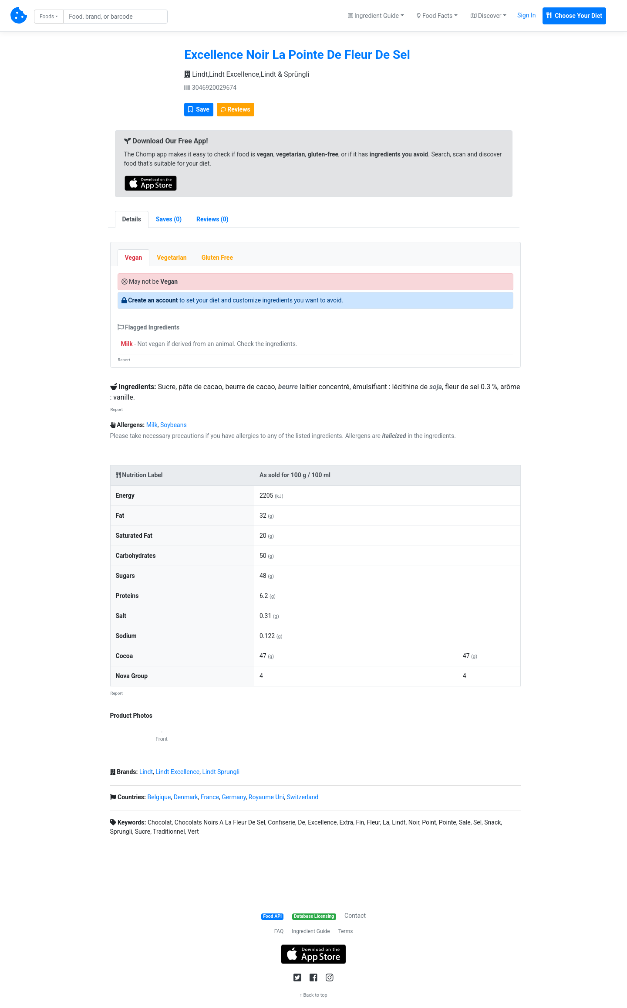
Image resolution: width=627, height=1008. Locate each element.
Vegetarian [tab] (171, 257)
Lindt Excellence (177, 771)
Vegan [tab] (133, 257)
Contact (355, 915)
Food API (272, 916)
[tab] (168, 219)
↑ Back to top (313, 995)
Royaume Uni (266, 797)
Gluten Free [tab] (217, 257)
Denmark (186, 797)
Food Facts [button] (434, 15)
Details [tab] (132, 219)
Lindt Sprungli (220, 771)
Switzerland (302, 797)
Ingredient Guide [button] (373, 15)
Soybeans (173, 424)
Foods (47, 17)
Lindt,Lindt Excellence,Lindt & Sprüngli (246, 74)
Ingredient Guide (311, 931)
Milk (127, 343)
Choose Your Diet (574, 15)
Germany (234, 797)
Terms (345, 931)
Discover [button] (486, 15)
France (210, 797)
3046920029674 (210, 87)
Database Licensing (314, 916)
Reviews (235, 109)
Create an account (153, 300)
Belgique (159, 797)
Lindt (146, 771)
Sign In (526, 15)
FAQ (279, 931)
